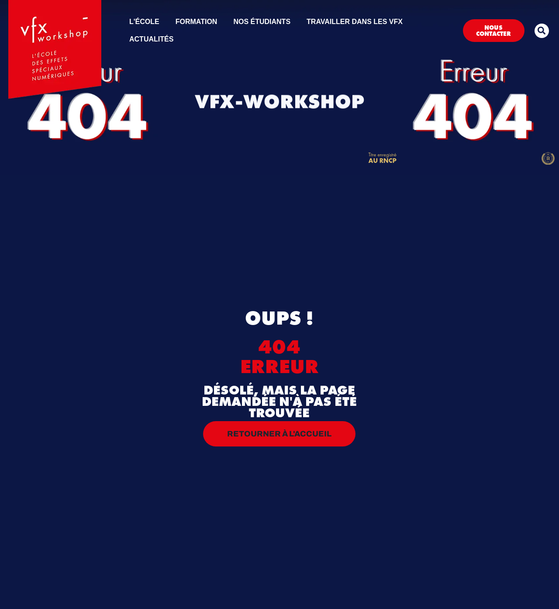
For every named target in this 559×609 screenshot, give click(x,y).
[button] (542, 31)
